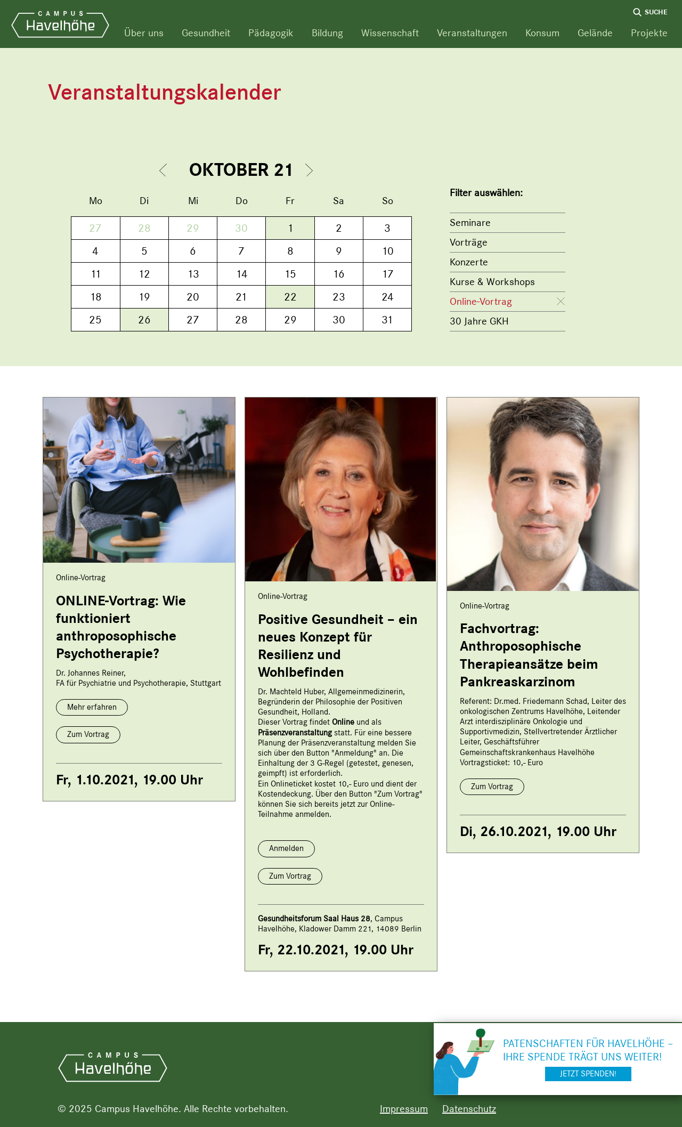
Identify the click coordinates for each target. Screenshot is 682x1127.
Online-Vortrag (481, 301)
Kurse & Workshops (492, 281)
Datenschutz (469, 1108)
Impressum (404, 1108)
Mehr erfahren (92, 707)
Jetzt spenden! (588, 1074)
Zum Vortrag (88, 734)
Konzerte (469, 262)
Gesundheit (206, 33)
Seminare (470, 222)
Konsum (542, 33)
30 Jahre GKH (479, 321)
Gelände (595, 33)
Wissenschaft (390, 33)
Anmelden (286, 848)
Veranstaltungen (472, 33)
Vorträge (469, 242)
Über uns (144, 33)
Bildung (327, 33)
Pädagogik (271, 33)
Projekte (649, 33)
